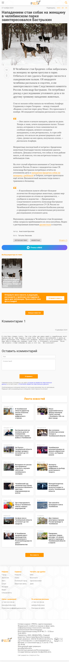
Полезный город (21, 582)
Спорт (4, 585)
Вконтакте (34, 579)
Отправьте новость (55, 298)
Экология (5, 579)
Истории (5, 588)
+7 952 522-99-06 (8, 604)
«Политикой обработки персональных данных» (33, 386)
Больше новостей (34, 313)
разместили (45, 224)
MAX (58, 8)
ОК (66, 8)
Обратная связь (21, 585)
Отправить (28, 378)
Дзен (32, 585)
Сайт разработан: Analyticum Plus (28, 657)
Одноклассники (35, 582)
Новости (18, 576)
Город (4, 576)
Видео (4, 591)
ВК (63, 8)
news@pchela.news (9, 607)
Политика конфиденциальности (14, 610)
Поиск (17, 579)
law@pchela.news (44, 653)
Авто (3, 582)
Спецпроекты (7, 594)
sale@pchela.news (38, 607)
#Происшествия (21, 240)
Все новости (34, 557)
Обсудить (63, 240)
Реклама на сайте (38, 610)
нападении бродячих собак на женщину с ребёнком (36, 174)
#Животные (35, 240)
